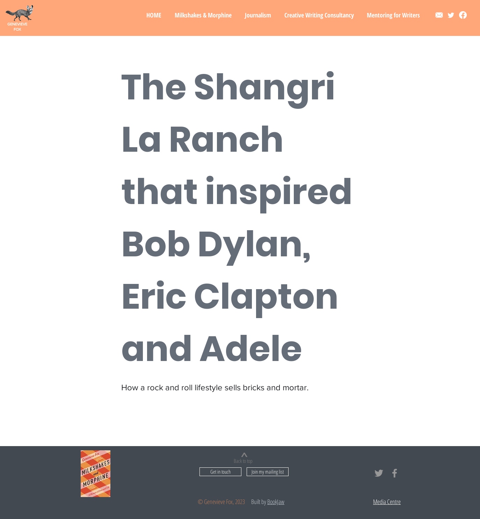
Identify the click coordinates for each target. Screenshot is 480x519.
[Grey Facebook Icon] (394, 473)
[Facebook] (463, 15)
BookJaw (275, 501)
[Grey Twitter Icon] (379, 473)
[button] (203, 15)
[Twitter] (451, 15)
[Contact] (439, 15)
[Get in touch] (220, 471)
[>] (244, 455)
